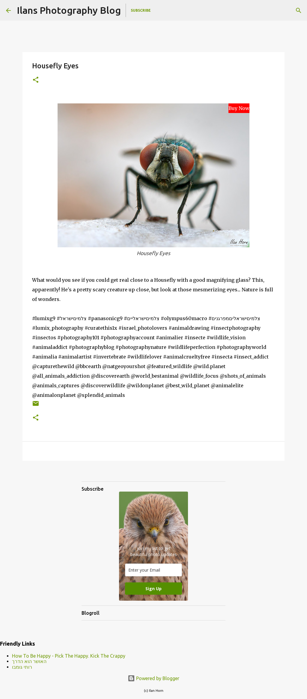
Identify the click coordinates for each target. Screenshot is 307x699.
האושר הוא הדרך (29, 661)
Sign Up (153, 588)
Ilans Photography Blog (69, 10)
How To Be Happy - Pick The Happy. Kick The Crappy (68, 656)
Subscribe (141, 10)
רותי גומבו (22, 667)
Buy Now (238, 108)
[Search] (298, 10)
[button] (35, 80)
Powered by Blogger (153, 678)
